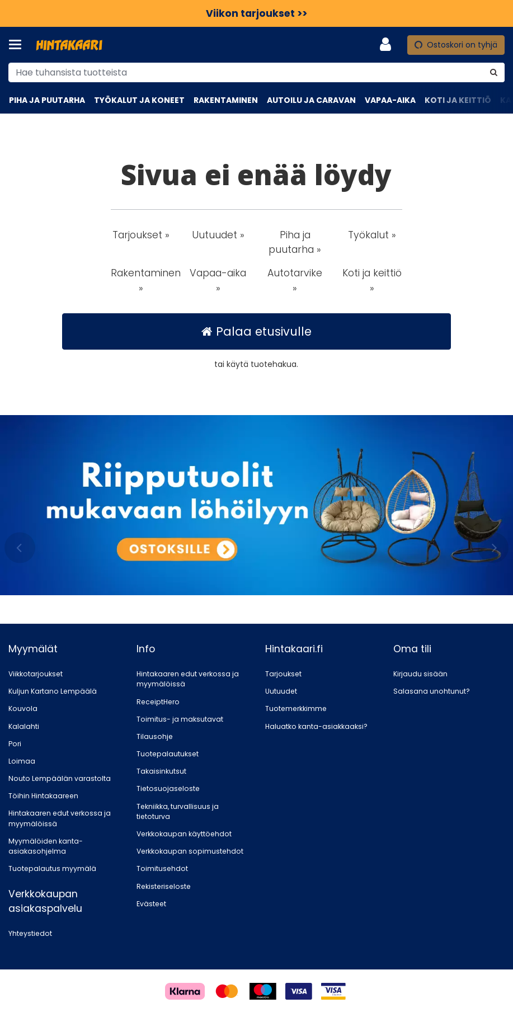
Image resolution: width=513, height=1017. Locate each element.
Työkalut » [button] (372, 235)
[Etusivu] (69, 45)
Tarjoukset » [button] (141, 235)
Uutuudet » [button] (218, 235)
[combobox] (256, 72)
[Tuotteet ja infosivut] (18, 44)
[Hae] (494, 72)
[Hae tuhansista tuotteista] (256, 72)
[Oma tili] (388, 44)
